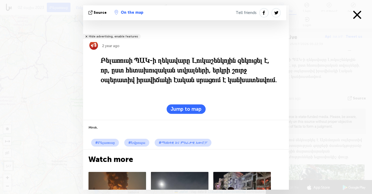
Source (98, 13)
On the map (129, 12)
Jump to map (186, 109)
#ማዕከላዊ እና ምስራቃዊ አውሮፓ (183, 142)
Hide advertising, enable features (113, 36)
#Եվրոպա (136, 142)
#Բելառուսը (105, 142)
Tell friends (246, 12)
